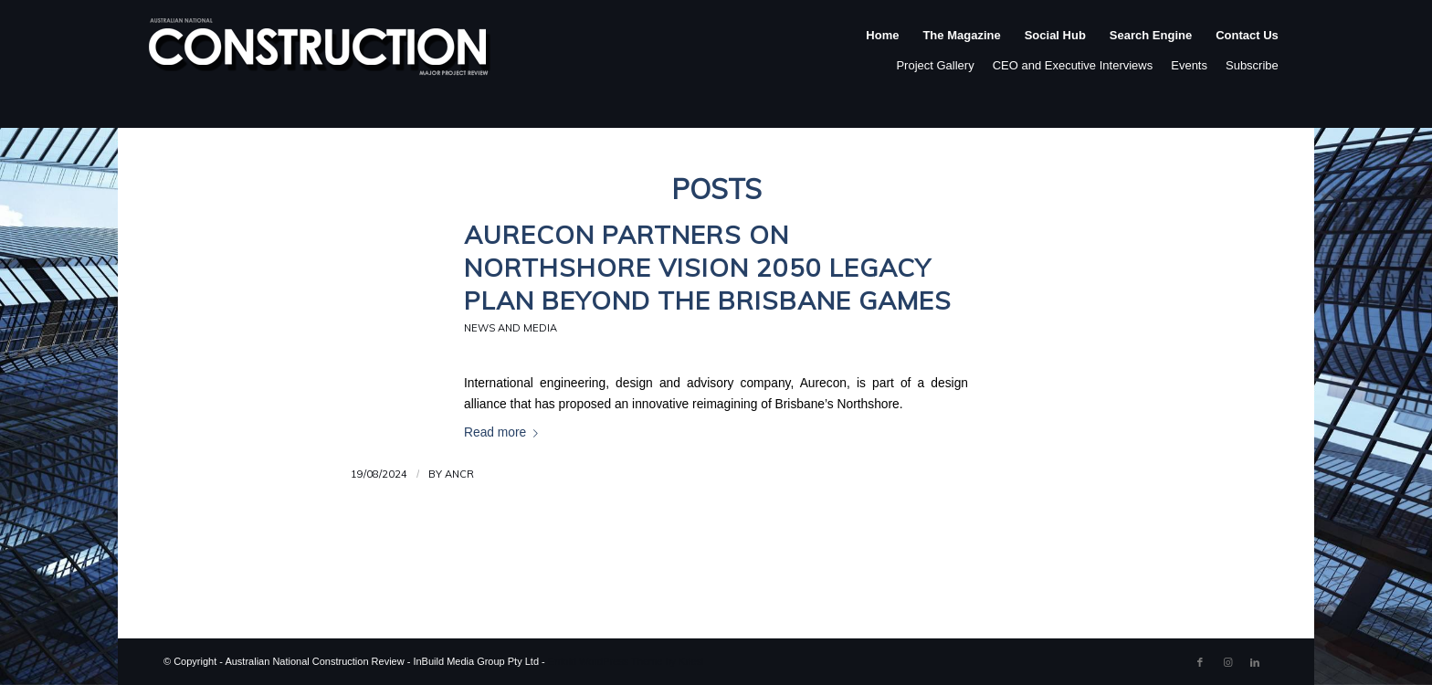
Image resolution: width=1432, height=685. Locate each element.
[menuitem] (882, 54)
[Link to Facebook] (1200, 662)
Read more (504, 432)
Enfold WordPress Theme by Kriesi (626, 661)
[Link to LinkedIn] (1255, 662)
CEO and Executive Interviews (1073, 65)
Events (1189, 65)
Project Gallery (935, 65)
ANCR (459, 474)
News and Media (510, 327)
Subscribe (1252, 65)
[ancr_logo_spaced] (321, 54)
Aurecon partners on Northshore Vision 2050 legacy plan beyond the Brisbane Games (708, 267)
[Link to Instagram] (1227, 662)
